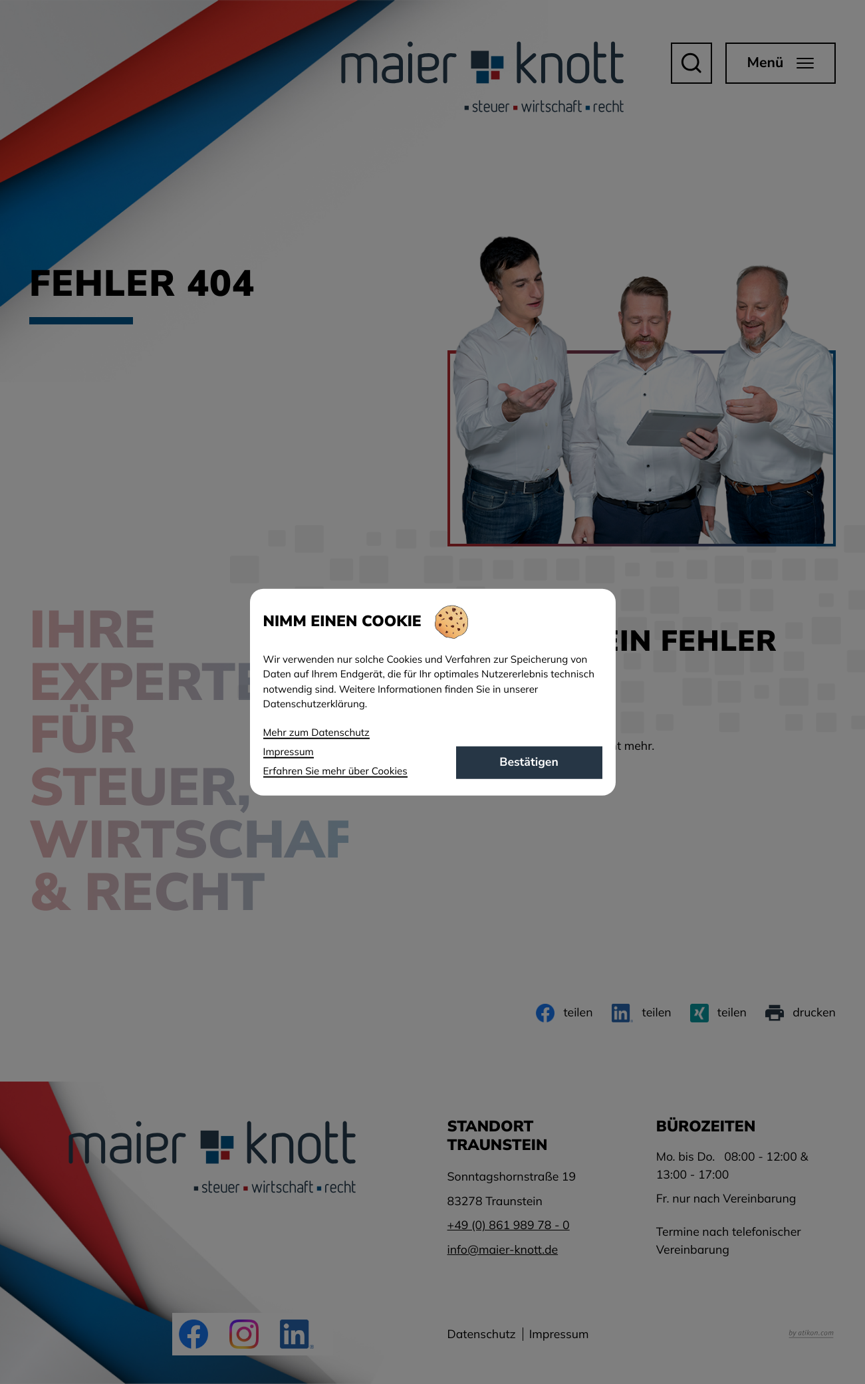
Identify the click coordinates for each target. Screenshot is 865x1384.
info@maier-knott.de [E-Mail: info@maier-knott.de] (502, 1249)
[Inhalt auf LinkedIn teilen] (642, 1013)
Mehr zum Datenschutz (316, 731)
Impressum (559, 1334)
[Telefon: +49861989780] (508, 1225)
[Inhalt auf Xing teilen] (718, 1013)
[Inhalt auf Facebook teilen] (564, 1013)
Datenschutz (481, 1334)
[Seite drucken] (800, 1013)
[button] (691, 63)
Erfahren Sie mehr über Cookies (335, 770)
